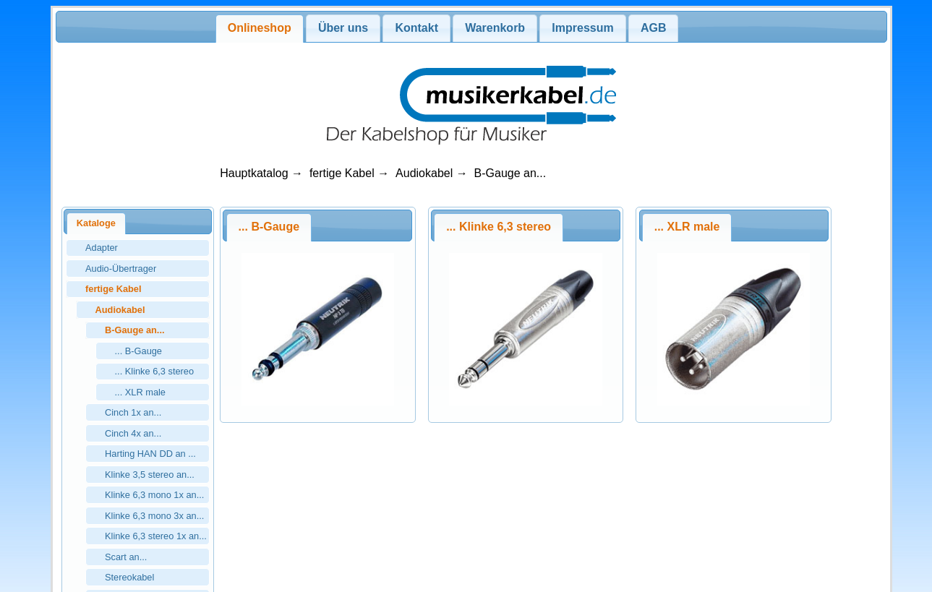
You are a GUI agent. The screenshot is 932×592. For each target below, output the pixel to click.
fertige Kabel (342, 173)
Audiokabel (424, 173)
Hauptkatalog (254, 173)
